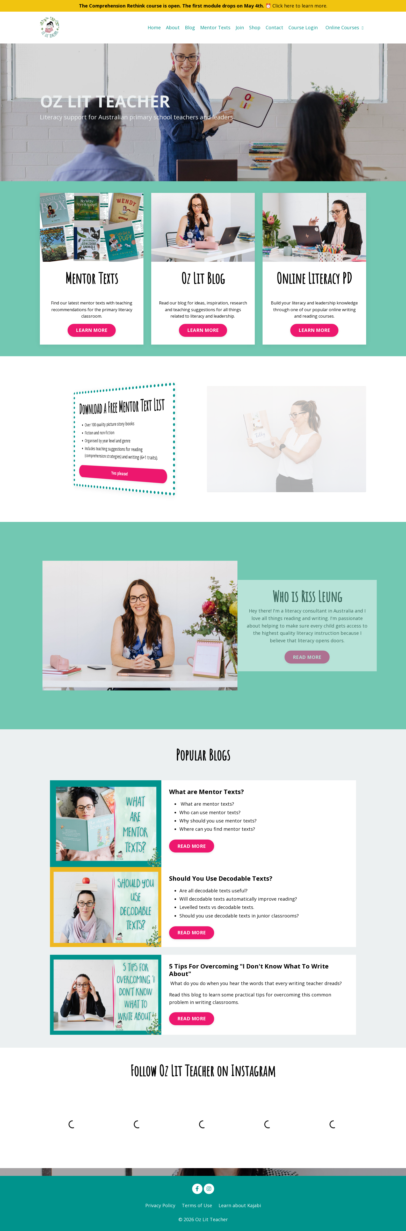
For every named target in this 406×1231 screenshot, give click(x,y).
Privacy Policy (160, 1205)
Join (240, 27)
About (173, 27)
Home (154, 27)
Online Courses (344, 27)
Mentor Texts (215, 27)
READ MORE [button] (191, 846)
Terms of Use (197, 1205)
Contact (274, 27)
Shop (254, 27)
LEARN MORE (92, 330)
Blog (190, 27)
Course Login (303, 27)
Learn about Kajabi (240, 1205)
